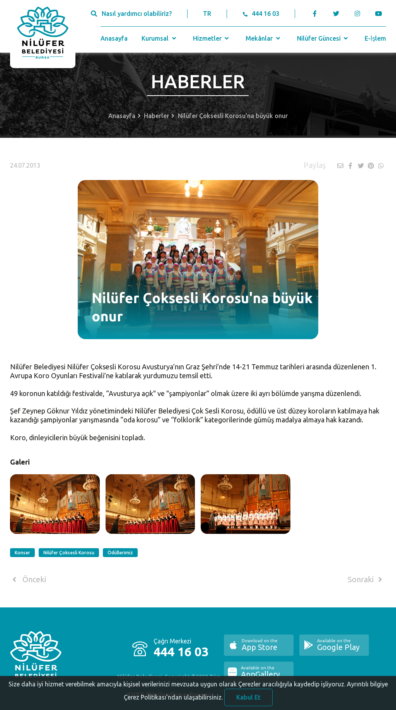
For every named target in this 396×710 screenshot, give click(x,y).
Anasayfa (114, 38)
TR (207, 13)
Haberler (156, 115)
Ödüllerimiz (120, 552)
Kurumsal (160, 38)
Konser (22, 552)
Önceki (28, 579)
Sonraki (366, 579)
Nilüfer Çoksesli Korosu (68, 552)
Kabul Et (248, 701)
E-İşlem (375, 38)
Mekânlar (264, 38)
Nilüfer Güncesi (323, 38)
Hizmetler (211, 38)
